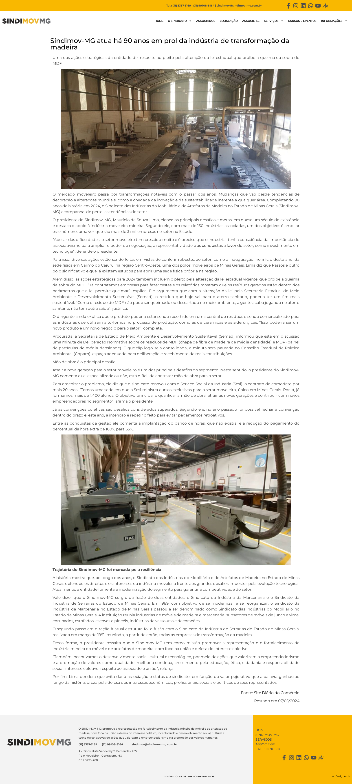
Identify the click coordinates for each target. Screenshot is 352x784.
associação (138, 676)
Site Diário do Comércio (276, 692)
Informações (334, 20)
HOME (159, 20)
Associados (205, 20)
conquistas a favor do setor (227, 245)
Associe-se (251, 20)
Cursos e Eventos (302, 20)
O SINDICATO (180, 20)
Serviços (274, 20)
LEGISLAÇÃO (229, 20)
